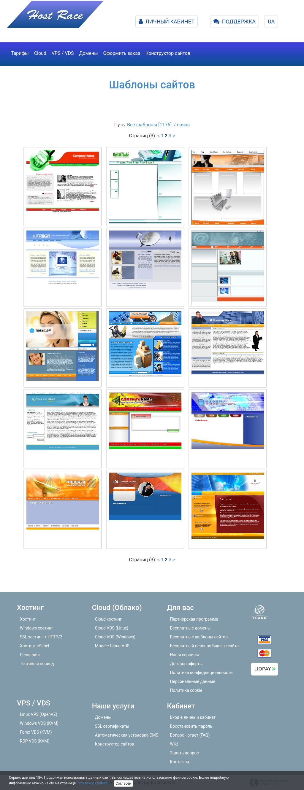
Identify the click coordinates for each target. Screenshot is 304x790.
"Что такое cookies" (93, 783)
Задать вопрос (184, 753)
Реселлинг (30, 654)
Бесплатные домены (190, 628)
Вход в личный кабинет (193, 717)
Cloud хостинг (108, 619)
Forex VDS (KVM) (36, 732)
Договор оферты (186, 663)
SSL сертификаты (112, 726)
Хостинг (28, 619)
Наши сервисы (184, 654)
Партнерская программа (194, 619)
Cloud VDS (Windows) (115, 637)
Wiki (174, 744)
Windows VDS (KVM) (39, 723)
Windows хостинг (36, 628)
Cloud (40, 53)
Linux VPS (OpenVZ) (38, 714)
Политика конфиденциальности (201, 672)
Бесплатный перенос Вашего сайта (204, 645)
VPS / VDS (63, 53)
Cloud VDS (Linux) (111, 628)
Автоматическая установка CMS (126, 735)
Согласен (124, 783)
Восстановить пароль (191, 726)
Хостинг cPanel (34, 645)
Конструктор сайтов (167, 53)
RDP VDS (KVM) (35, 741)
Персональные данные (192, 681)
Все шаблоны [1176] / (152, 125)
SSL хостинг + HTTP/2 (41, 637)
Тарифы (20, 53)
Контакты (179, 761)
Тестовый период (37, 663)
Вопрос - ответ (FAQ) (190, 735)
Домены (88, 53)
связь (183, 125)
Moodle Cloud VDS (112, 645)
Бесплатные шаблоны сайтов (199, 637)
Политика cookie (186, 690)
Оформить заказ (121, 53)
